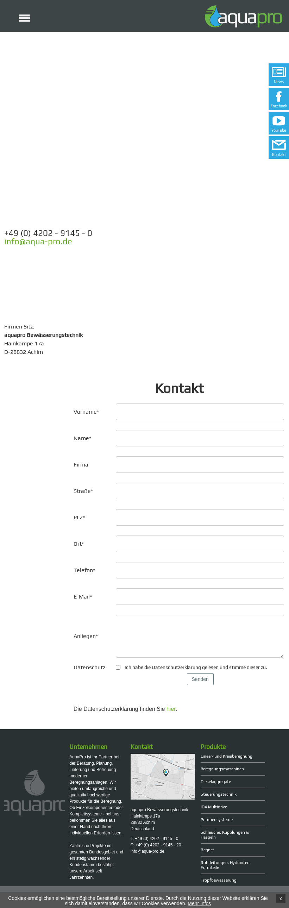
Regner (207, 849)
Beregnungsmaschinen (222, 768)
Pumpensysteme (217, 819)
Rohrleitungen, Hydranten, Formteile (226, 865)
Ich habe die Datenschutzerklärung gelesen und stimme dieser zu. (196, 667)
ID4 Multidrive (214, 806)
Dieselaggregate (216, 781)
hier (171, 709)
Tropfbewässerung (219, 880)
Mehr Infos (199, 903)
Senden (200, 679)
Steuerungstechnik (219, 794)
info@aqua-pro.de (38, 241)
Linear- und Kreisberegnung (226, 756)
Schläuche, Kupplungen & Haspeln (225, 835)
